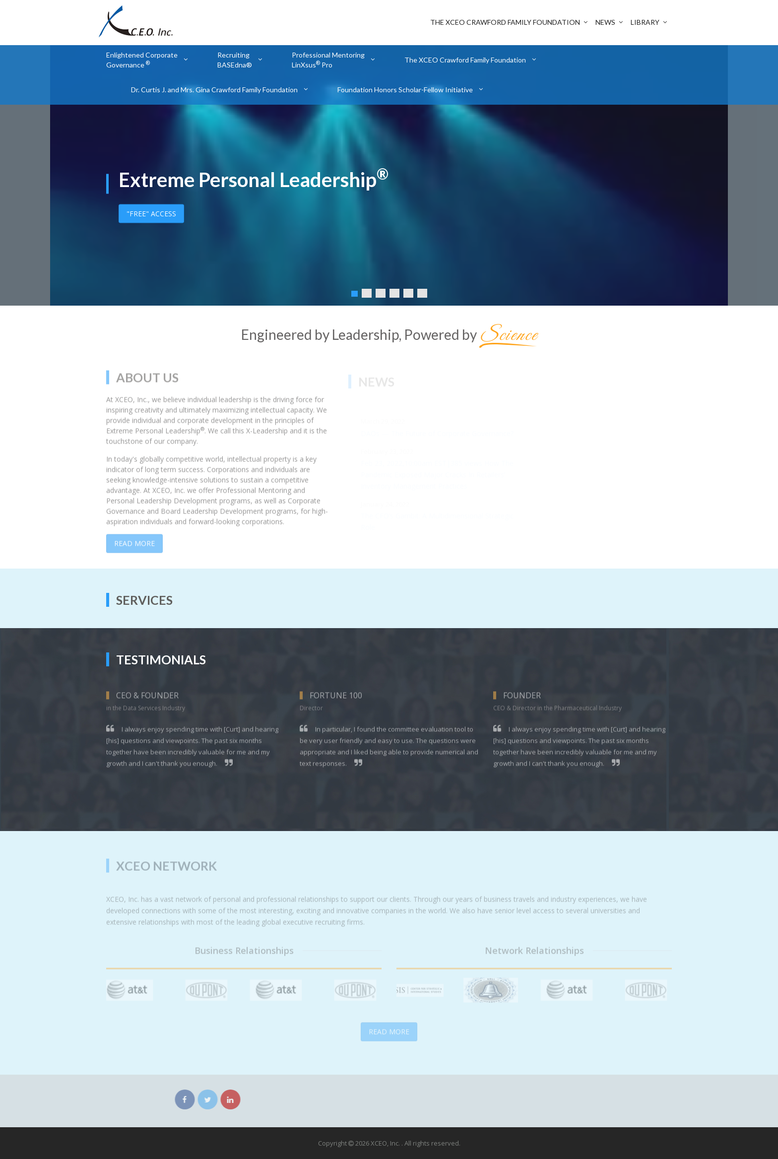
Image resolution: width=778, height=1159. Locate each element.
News (605, 22)
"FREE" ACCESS (151, 213)
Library (645, 22)
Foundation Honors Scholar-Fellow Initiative (405, 89)
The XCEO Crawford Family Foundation (505, 22)
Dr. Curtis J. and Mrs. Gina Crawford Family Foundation (214, 89)
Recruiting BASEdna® (234, 60)
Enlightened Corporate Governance (142, 60)
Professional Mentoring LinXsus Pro (328, 60)
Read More (134, 548)
